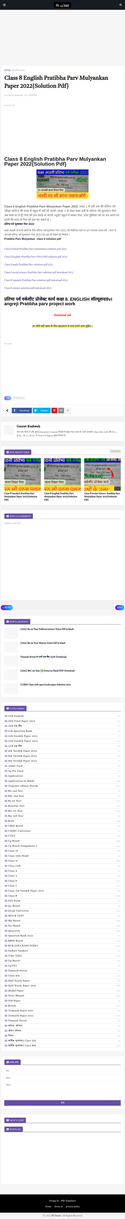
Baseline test (64, 806)
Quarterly (64, 931)
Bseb (64, 821)
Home (48, 1206)
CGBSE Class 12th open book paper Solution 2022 (45, 685)
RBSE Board (64, 941)
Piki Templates (68, 1201)
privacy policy (73, 1206)
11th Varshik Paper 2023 (64, 736)
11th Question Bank (64, 731)
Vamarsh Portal (64, 971)
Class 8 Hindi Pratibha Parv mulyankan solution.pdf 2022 (35, 249)
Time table (64, 956)
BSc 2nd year (64, 796)
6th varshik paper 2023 (64, 756)
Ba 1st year (64, 801)
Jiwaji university (64, 911)
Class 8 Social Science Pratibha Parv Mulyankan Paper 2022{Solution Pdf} (102, 496)
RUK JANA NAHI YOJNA (64, 946)
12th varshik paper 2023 (64, 741)
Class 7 (64, 886)
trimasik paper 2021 (64, 1011)
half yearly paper (64, 981)
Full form (64, 901)
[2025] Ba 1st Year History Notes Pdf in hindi (42, 643)
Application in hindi (64, 781)
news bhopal (64, 996)
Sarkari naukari (64, 951)
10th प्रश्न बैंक (64, 726)
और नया (7, 608)
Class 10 (64, 851)
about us (58, 1206)
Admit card (64, 766)
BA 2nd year (64, 791)
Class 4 (64, 871)
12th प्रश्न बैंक (64, 746)
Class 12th (64, 866)
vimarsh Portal (64, 1021)
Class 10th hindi (64, 856)
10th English (64, 716)
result (64, 1006)
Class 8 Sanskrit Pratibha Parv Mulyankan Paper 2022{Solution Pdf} (20, 496)
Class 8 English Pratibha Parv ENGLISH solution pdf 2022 (36, 257)
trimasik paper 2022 (64, 1016)
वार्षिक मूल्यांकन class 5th (64, 1041)
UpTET (64, 966)
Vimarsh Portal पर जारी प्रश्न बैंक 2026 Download (43, 657)
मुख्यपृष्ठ (7, 70)
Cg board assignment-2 (64, 846)
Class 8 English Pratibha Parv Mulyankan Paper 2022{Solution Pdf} (60, 496)
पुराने (119, 608)
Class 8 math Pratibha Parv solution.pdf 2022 (29, 265)
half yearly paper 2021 (64, 986)
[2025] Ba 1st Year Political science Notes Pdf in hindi (47, 629)
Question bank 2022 (64, 936)
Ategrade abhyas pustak (64, 786)
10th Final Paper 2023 (64, 721)
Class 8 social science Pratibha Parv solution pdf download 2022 (38, 272)
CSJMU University (64, 831)
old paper (64, 1001)
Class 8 (64, 896)
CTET (64, 836)
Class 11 (64, 861)
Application (64, 776)
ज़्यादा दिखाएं (115, 451)
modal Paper (64, 991)
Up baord (64, 961)
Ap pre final (64, 771)
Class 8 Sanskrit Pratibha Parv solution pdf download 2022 (36, 280)
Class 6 (64, 881)
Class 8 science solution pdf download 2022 (27, 288)
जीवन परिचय (64, 1031)
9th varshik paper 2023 (64, 761)
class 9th (64, 976)
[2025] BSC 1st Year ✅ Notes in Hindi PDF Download (47, 671)
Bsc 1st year (64, 811)
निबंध (64, 1036)
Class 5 (64, 876)
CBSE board (64, 826)
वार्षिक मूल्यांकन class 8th (64, 1046)
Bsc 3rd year (64, 816)
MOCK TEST (64, 916)
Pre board (64, 926)
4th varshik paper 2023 (64, 751)
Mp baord (64, 921)
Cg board (64, 841)
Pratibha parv (18, 70)
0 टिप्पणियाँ (32, 95)
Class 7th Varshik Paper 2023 (64, 891)
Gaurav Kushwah (28, 426)
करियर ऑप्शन (64, 1026)
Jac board (64, 906)
